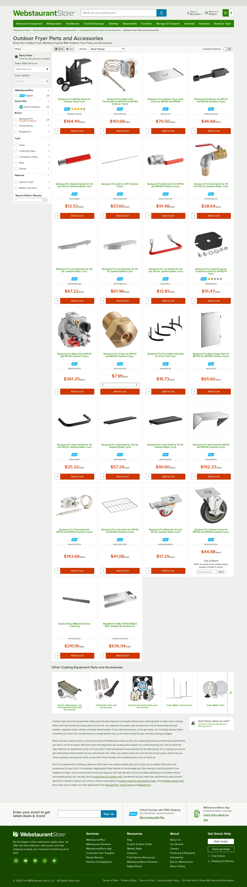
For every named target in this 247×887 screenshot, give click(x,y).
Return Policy (177, 866)
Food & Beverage (94, 23)
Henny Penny (127, 785)
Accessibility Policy (168, 880)
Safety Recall (134, 866)
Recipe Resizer (94, 857)
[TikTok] (45, 861)
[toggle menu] (47, 69)
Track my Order (221, 849)
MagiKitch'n (145, 785)
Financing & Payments (182, 853)
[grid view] (58, 49)
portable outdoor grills (173, 781)
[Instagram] (16, 861)
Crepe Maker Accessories (179, 705)
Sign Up (108, 814)
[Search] (45, 200)
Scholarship (176, 857)
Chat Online (216, 856)
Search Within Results (28, 195)
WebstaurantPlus (95, 839)
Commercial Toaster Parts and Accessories (142, 706)
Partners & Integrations (99, 862)
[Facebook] (35, 861)
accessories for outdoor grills (107, 776)
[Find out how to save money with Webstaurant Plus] (67, 109)
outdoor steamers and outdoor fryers (137, 781)
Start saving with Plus (152, 817)
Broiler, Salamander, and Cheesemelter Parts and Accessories (70, 707)
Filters (18, 49)
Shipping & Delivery (221, 861)
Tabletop (113, 23)
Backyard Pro (112, 785)
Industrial (204, 23)
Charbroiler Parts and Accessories (106, 706)
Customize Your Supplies (100, 853)
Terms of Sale (110, 880)
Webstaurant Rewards (98, 844)
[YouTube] (26, 861)
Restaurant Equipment (29, 23)
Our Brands (176, 844)
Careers (174, 848)
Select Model (22, 75)
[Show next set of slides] (231, 693)
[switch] (227, 49)
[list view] (69, 49)
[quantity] (58, 131)
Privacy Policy (129, 880)
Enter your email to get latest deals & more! (31, 814)
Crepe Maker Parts (215, 705)
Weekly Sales (134, 848)
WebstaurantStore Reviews (142, 862)
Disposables (130, 23)
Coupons (132, 853)
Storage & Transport (167, 23)
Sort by (83, 49)
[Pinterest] (54, 861)
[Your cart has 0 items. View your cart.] (228, 13)
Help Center (221, 841)
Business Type (222, 23)
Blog (129, 839)
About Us (175, 839)
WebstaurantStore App (99, 848)
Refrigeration (54, 23)
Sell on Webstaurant (181, 862)
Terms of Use (147, 880)
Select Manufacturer (26, 63)
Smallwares (72, 23)
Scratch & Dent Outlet (139, 844)
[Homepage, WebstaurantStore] (44, 13)
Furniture (146, 23)
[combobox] (118, 13)
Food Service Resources (141, 857)
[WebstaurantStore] (43, 834)
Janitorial (189, 23)
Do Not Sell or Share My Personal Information (208, 880)
